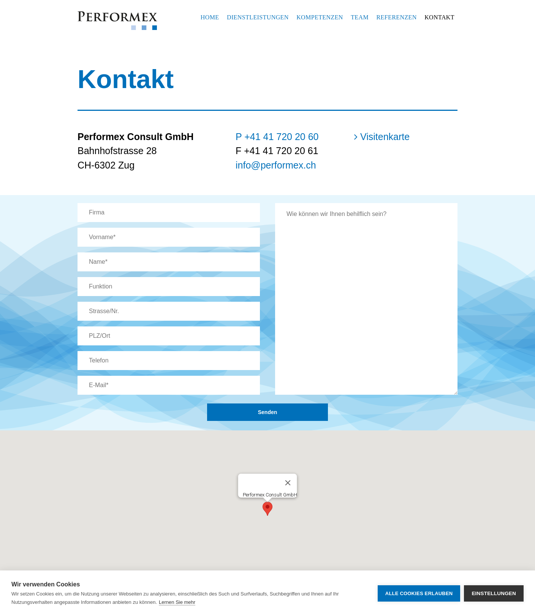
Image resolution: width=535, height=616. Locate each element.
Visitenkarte (382, 136)
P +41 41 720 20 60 (277, 136)
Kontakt (439, 17)
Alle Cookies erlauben (419, 593)
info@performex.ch (276, 165)
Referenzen (397, 17)
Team (360, 17)
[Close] (288, 483)
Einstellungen (494, 593)
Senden (267, 412)
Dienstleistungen (258, 17)
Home (210, 17)
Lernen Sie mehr (177, 602)
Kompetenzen (319, 17)
